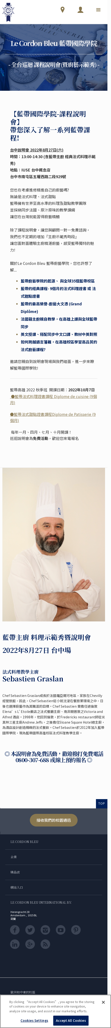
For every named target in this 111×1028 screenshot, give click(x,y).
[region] (55, 1011)
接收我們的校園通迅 (54, 820)
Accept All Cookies (71, 1020)
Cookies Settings (34, 1020)
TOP (101, 803)
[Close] (103, 1002)
